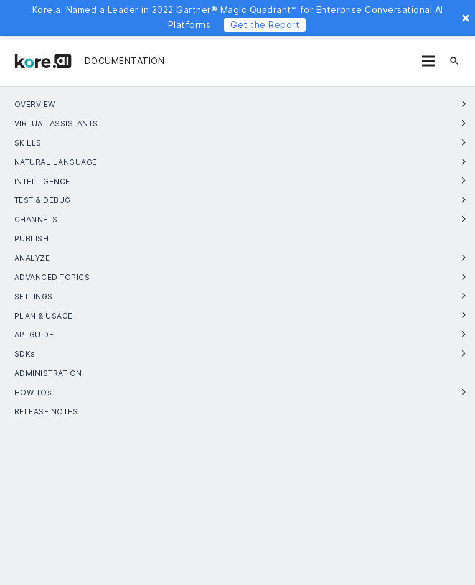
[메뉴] (428, 61)
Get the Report (264, 24)
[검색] (454, 61)
